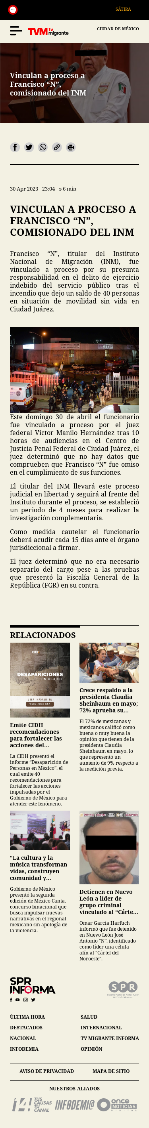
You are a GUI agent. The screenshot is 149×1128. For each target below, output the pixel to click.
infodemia (24, 1049)
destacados (26, 1027)
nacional (23, 1038)
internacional (101, 1027)
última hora (27, 1016)
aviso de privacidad (46, 1071)
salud (89, 1016)
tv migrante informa (110, 1038)
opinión (91, 1049)
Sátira (127, 9)
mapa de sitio (111, 1071)
